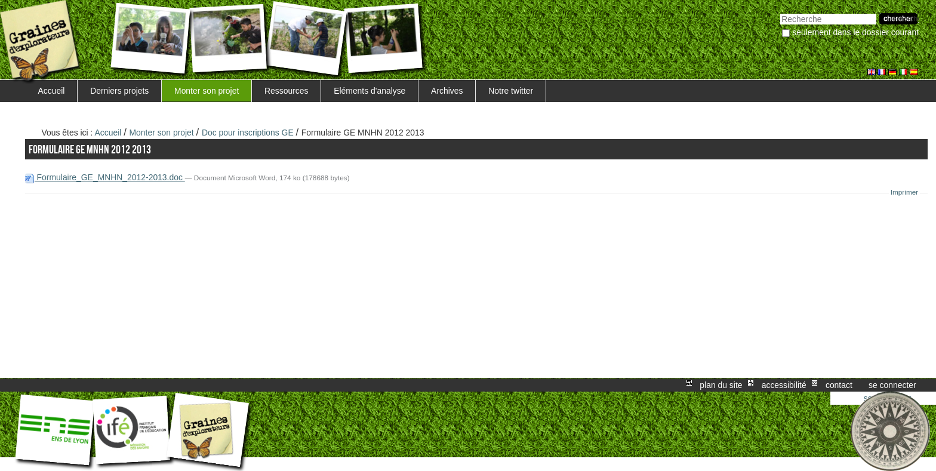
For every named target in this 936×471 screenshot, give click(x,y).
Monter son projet (206, 91)
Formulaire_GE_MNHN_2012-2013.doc (105, 177)
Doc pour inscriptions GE (248, 132)
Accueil (51, 91)
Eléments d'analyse (369, 91)
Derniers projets (119, 91)
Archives (447, 91)
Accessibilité (784, 385)
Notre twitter (510, 91)
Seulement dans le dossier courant (855, 32)
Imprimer (905, 192)
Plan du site (721, 385)
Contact (839, 385)
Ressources (286, 91)
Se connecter (892, 385)
